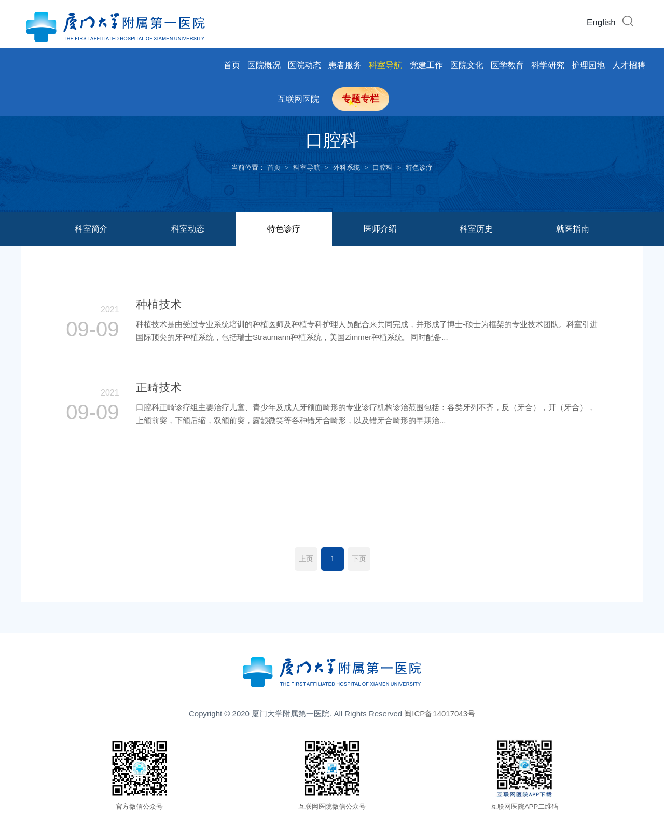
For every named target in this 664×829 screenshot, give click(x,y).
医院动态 (304, 65)
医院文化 (466, 65)
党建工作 (426, 65)
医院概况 (264, 65)
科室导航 (385, 65)
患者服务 (345, 65)
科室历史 (476, 228)
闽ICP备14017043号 (439, 713)
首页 (232, 65)
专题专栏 (360, 98)
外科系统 (346, 167)
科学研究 (547, 65)
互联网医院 (298, 98)
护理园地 (588, 65)
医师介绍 (380, 228)
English (601, 23)
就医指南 (572, 228)
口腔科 (382, 167)
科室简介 (91, 228)
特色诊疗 (419, 167)
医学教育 (507, 65)
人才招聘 (628, 65)
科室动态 (187, 228)
